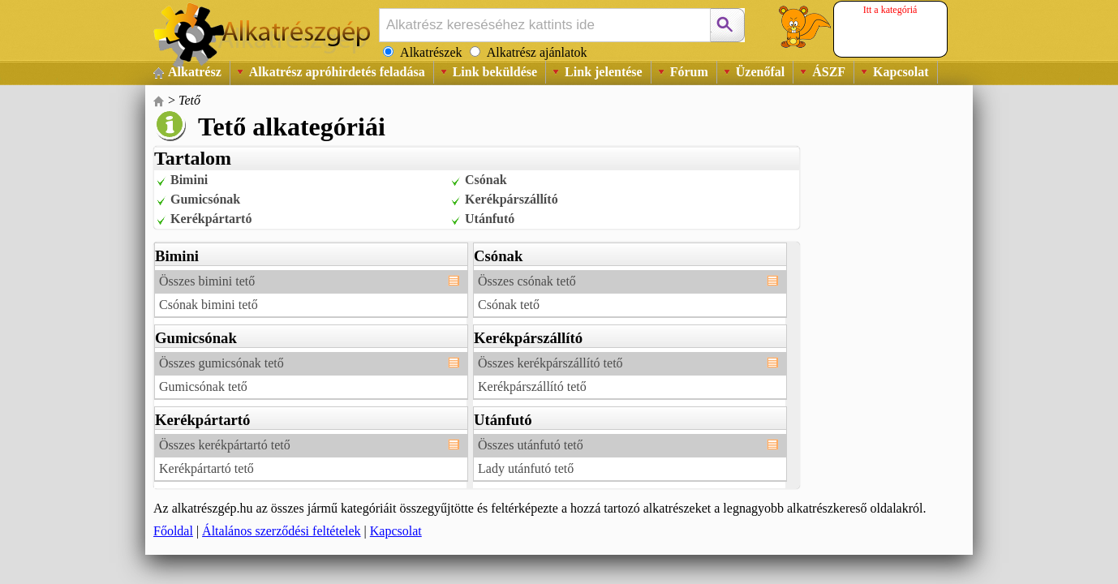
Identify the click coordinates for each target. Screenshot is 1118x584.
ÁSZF (828, 72)
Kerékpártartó (211, 218)
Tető (189, 100)
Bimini (189, 180)
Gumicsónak (205, 199)
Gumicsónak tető (203, 386)
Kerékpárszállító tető (532, 386)
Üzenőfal (760, 72)
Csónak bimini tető (208, 304)
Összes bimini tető (207, 281)
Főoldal (173, 531)
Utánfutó (489, 218)
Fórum (689, 72)
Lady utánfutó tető (526, 468)
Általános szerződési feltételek (281, 531)
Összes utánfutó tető (530, 445)
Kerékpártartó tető (206, 468)
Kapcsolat (900, 72)
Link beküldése (495, 72)
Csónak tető (509, 304)
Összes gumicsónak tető (221, 363)
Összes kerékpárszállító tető (550, 363)
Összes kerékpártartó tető (224, 445)
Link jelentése (604, 72)
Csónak (486, 180)
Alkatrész (194, 72)
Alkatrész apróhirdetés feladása (337, 72)
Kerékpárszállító (511, 199)
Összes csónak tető (527, 281)
